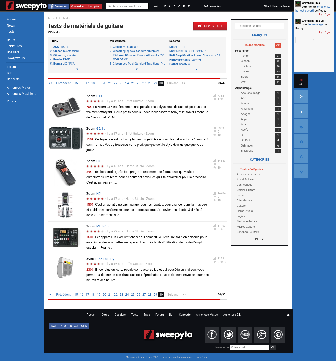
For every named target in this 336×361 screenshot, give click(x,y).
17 (87, 83)
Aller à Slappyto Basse (277, 5)
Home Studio (134, 166)
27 (144, 83)
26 (138, 83)
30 (161, 83)
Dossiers (13, 52)
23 (121, 83)
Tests (10, 31)
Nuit (156, 6)
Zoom (150, 101)
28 (150, 83)
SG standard (66, 51)
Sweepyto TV (16, 58)
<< (50, 83)
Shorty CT (180, 64)
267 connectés (212, 6)
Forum (11, 67)
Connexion (61, 6)
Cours (11, 40)
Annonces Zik (232, 314)
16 (82, 83)
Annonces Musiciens (21, 94)
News (11, 25)
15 (76, 83)
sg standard (65, 55)
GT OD (120, 59)
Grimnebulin (310, 3)
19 (99, 83)
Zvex (149, 264)
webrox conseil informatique (177, 357)
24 (127, 83)
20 (104, 83)
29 (155, 83)
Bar (9, 73)
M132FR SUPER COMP (187, 51)
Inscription (94, 6)
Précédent (63, 83)
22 (116, 83)
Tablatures (14, 46)
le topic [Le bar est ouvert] (312, 8)
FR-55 (61, 59)
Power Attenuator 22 (138, 55)
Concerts (13, 79)
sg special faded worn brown (136, 51)
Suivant (172, 83)
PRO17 (61, 47)
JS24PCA (64, 63)
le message (315, 24)
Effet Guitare (134, 101)
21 (110, 83)
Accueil (12, 19)
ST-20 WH (185, 59)
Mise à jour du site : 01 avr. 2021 (142, 357)
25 (133, 83)
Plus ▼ (12, 101)
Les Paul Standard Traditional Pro (138, 63)
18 (93, 83)
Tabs (147, 314)
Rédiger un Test (210, 26)
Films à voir (201, 357)
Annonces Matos (19, 88)
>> (184, 83)
